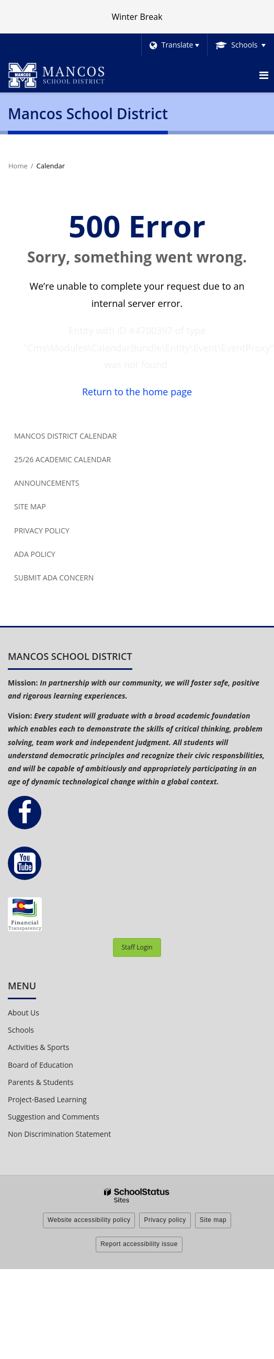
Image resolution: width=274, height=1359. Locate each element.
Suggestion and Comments (53, 1117)
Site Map (30, 506)
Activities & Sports (38, 1047)
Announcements (46, 483)
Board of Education (40, 1065)
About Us (23, 1013)
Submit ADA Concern (54, 578)
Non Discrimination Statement (59, 1134)
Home (18, 165)
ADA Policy (34, 554)
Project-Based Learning (47, 1099)
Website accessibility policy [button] (89, 1220)
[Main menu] (263, 74)
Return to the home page (137, 391)
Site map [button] (213, 1220)
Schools (21, 1030)
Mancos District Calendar (65, 436)
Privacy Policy (42, 530)
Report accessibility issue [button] (139, 1244)
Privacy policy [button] (165, 1220)
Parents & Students (40, 1082)
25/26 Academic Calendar (62, 459)
